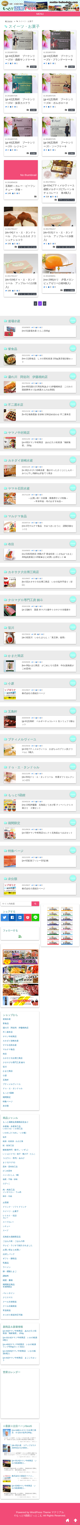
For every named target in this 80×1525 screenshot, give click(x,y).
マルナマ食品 (9, 1049)
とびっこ (6, 1183)
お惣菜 (6, 1202)
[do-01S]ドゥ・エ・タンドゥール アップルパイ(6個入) (58, 236)
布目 (5, 1054)
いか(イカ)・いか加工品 (13, 1129)
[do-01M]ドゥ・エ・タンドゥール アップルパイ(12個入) (20, 283)
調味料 (6, 1276)
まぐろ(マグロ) (9, 1162)
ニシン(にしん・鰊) (11, 1175)
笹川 (5, 1067)
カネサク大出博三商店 (13, 1058)
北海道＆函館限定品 (12, 1237)
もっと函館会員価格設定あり (15, 1122)
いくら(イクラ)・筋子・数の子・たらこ (19, 1154)
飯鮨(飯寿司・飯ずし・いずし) (15, 1150)
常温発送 (7, 1310)
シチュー (6, 1226)
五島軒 (33, 67)
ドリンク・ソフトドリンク (14, 1207)
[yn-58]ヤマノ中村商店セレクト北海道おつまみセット (47, 833)
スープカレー (8, 1222)
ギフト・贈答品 (10, 1258)
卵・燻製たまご (10, 1271)
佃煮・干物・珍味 (10, 1179)
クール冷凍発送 (10, 1302)
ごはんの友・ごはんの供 (14, 1241)
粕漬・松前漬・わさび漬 (13, 1141)
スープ (5, 1230)
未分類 (6, 1106)
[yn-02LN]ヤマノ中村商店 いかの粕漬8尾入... (24, 1462)
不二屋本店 (8, 1032)
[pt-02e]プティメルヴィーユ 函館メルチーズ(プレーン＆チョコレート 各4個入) (60, 189)
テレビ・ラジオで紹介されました (17, 1245)
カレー (5, 1218)
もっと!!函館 (69, 290)
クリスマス (8, 1297)
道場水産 (7, 1019)
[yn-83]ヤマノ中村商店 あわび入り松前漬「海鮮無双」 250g (20, 1332)
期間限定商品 (9, 1284)
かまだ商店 (8, 1071)
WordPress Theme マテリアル (47, 1512)
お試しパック (9, 1254)
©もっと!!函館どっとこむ (28, 1515)
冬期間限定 (7, 1287)
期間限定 (7, 1097)
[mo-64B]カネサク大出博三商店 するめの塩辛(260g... (24, 1431)
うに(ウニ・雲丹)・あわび (13, 1158)
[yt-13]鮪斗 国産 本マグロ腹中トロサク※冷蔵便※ (46, 609)
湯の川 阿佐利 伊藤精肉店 (15, 1028)
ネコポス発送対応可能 (13, 1315)
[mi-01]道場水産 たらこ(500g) (36, 331)
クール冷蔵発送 (10, 1306)
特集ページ (8, 1101)
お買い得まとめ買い (12, 1250)
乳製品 (6, 1263)
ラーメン (7, 1267)
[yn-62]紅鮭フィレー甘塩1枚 (35, 860)
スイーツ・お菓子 (11, 1211)
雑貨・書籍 (8, 1280)
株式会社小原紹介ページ (33, 693)
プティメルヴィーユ (66, 200)
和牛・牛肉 (7, 1196)
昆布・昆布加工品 (10, 1167)
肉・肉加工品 (9, 1190)
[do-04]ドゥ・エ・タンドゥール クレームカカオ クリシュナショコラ (20, 236)
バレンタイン (9, 1293)
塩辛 (4, 1137)
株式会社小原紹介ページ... (23, 1476)
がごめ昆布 (7, 1171)
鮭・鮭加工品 (8, 1145)
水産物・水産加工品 (12, 1126)
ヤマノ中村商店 (10, 1036)
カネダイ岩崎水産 (11, 1041)
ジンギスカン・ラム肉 (12, 1192)
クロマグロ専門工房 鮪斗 (14, 1062)
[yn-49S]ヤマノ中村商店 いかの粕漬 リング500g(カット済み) (19, 1345)
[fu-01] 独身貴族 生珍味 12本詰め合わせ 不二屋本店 (46, 414)
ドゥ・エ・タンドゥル (27, 247)
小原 (5, 1075)
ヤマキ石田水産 (10, 1045)
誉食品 (6, 1023)
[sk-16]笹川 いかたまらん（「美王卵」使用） (44, 637)
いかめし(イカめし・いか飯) (14, 1133)
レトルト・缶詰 (10, 1215)
